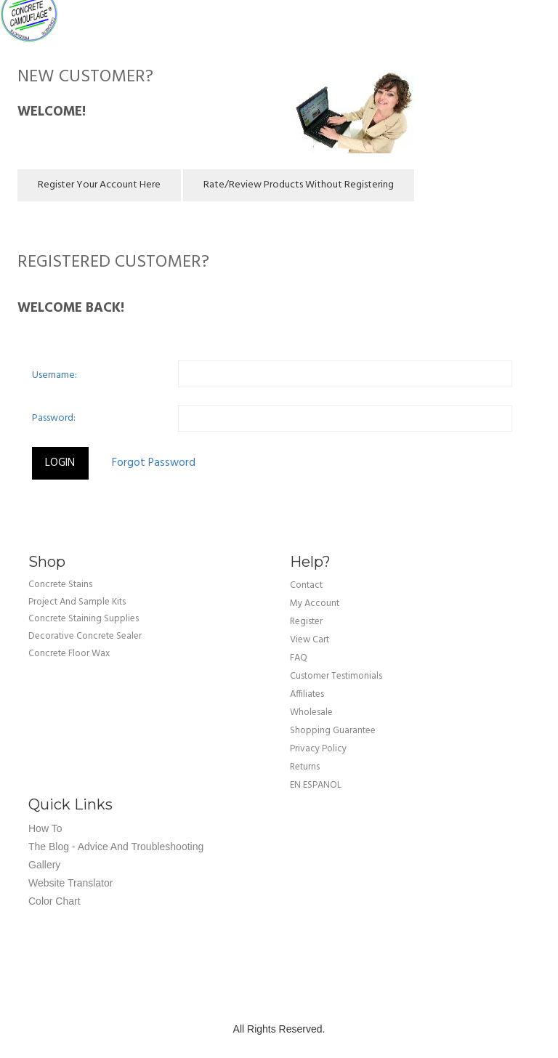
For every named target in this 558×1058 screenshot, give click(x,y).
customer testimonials (336, 676)
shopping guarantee (333, 730)
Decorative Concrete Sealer (85, 636)
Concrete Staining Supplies (83, 618)
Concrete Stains (60, 584)
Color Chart (54, 901)
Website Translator (70, 883)
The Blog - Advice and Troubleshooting (115, 846)
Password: (54, 418)
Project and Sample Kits (77, 602)
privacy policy (318, 748)
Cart (536, 14)
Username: (54, 375)
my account (314, 603)
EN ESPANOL (315, 785)
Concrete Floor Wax (69, 653)
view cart (309, 639)
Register (306, 621)
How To (45, 828)
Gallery (44, 865)
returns (305, 767)
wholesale (311, 712)
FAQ (298, 658)
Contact (306, 585)
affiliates (307, 694)
